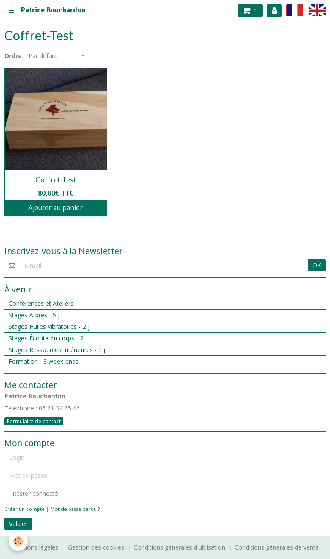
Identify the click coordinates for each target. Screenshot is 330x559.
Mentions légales (34, 547)
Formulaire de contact (34, 421)
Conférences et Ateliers (41, 303)
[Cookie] (18, 541)
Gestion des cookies (96, 547)
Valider (18, 524)
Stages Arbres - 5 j (34, 315)
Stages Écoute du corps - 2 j (48, 338)
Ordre (13, 56)
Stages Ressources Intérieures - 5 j (57, 350)
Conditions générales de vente (277, 547)
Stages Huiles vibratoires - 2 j (49, 326)
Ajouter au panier (55, 207)
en (317, 10)
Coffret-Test (55, 179)
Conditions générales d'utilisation (179, 547)
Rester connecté (31, 493)
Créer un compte (24, 509)
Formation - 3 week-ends (44, 361)
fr (295, 10)
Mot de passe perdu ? (75, 509)
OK (316, 265)
